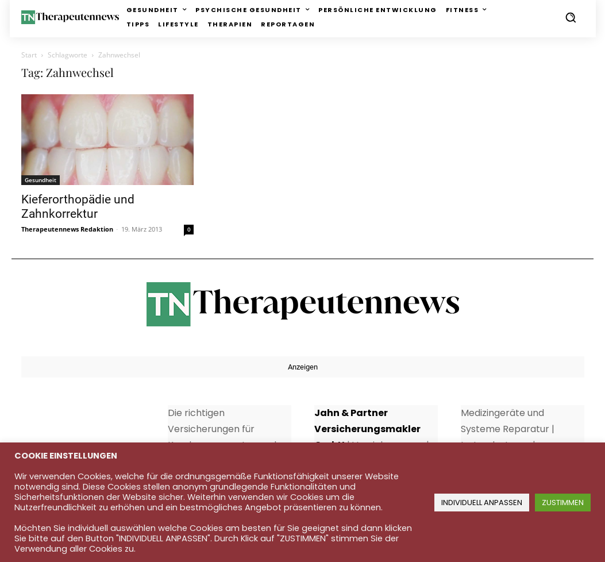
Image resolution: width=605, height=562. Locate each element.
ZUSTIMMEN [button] (563, 502)
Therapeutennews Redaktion (67, 229)
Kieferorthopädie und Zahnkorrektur (77, 207)
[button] (570, 17)
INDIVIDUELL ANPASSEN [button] (481, 502)
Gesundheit (40, 180)
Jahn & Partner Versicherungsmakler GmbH (367, 429)
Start (29, 55)
